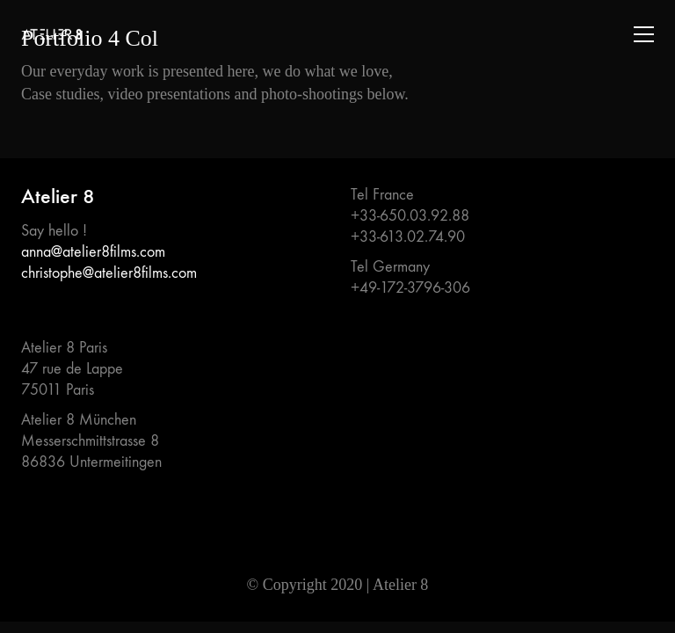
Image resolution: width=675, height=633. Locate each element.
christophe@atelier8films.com (109, 273)
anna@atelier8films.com (93, 252)
